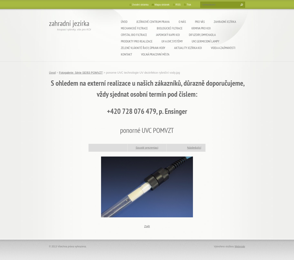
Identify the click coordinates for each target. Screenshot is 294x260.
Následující (194, 147)
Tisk (189, 4)
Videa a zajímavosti (223, 48)
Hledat (241, 5)
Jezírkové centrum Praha (153, 22)
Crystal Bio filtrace (134, 35)
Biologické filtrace (170, 28)
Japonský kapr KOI (168, 35)
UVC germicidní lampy (205, 41)
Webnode (240, 246)
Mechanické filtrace (134, 28)
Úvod (124, 22)
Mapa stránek (162, 4)
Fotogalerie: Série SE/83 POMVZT (81, 72)
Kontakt (126, 54)
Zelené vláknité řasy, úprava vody (143, 48)
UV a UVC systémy (172, 41)
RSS (178, 4)
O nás (182, 22)
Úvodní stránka (140, 4)
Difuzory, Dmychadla (202, 35)
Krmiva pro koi (201, 28)
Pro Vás (200, 22)
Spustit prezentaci (147, 147)
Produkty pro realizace (137, 41)
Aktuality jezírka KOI (188, 48)
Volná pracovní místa (155, 54)
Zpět (147, 226)
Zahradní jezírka (225, 22)
